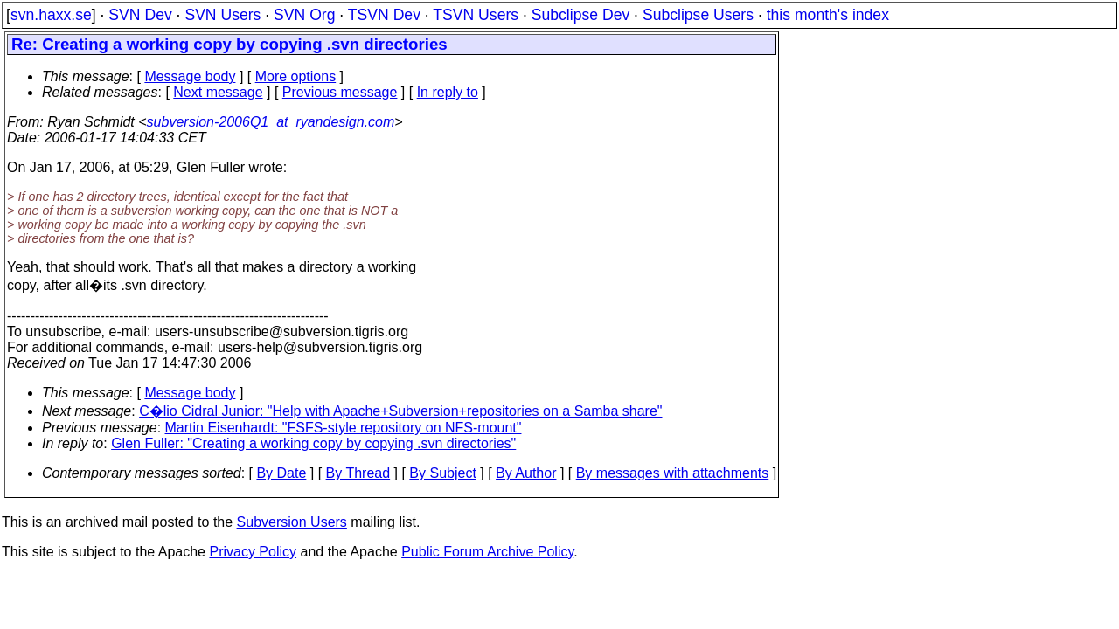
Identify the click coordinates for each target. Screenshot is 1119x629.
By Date (281, 473)
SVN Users (222, 15)
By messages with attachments (672, 473)
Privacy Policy (252, 551)
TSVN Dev (384, 15)
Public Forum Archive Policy (487, 551)
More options (296, 76)
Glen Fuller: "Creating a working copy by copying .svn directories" (313, 443)
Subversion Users (292, 522)
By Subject (442, 473)
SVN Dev (139, 15)
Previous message (340, 92)
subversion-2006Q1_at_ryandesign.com (271, 121)
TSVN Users (475, 15)
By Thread (358, 473)
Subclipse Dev (580, 15)
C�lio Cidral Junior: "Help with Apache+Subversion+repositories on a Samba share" (400, 411)
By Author (526, 473)
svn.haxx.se (51, 15)
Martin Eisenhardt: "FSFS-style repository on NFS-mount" (343, 427)
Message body (189, 76)
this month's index (828, 15)
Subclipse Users (698, 15)
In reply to (447, 92)
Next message (217, 92)
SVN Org (304, 15)
